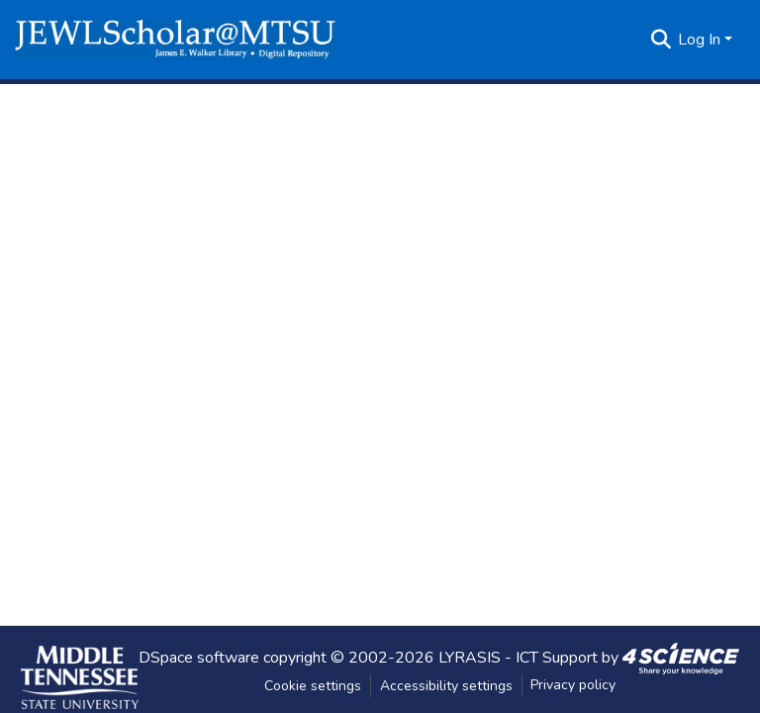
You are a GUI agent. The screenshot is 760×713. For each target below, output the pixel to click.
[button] (175, 39)
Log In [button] (701, 39)
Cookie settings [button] (312, 685)
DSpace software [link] (199, 657)
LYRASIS (469, 657)
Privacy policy (573, 684)
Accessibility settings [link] (446, 685)
